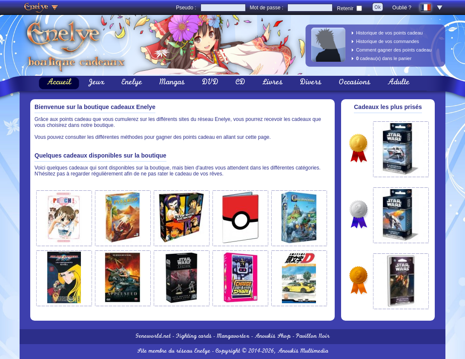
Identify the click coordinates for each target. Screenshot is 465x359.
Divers (310, 83)
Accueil (59, 83)
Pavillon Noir (313, 336)
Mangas (172, 83)
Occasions (354, 83)
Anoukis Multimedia (303, 351)
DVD (210, 83)
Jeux (96, 83)
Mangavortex (233, 336)
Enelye (131, 83)
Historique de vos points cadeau (389, 32)
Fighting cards (194, 336)
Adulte (399, 83)
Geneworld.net (153, 336)
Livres (272, 83)
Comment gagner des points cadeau (393, 49)
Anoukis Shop (273, 336)
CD (240, 83)
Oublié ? (401, 8)
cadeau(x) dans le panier (383, 58)
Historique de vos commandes (387, 41)
